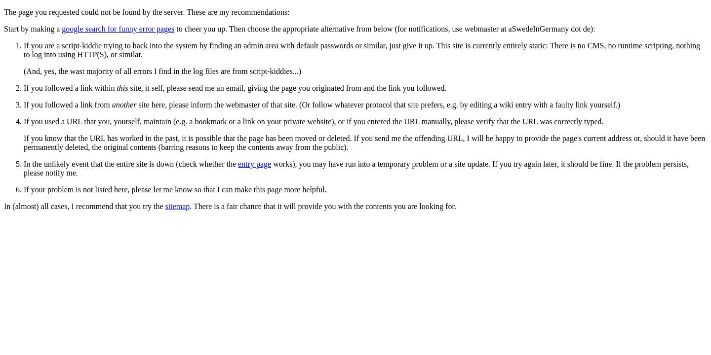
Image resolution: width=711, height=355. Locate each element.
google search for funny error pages (118, 29)
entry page (254, 164)
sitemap (177, 206)
